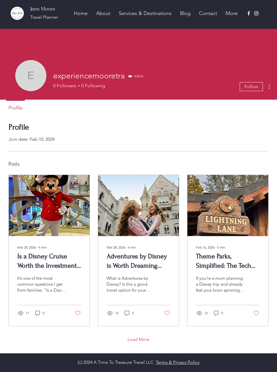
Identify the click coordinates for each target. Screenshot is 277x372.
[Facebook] (249, 13)
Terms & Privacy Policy (178, 362)
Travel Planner (44, 17)
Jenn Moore (42, 9)
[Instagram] (256, 13)
